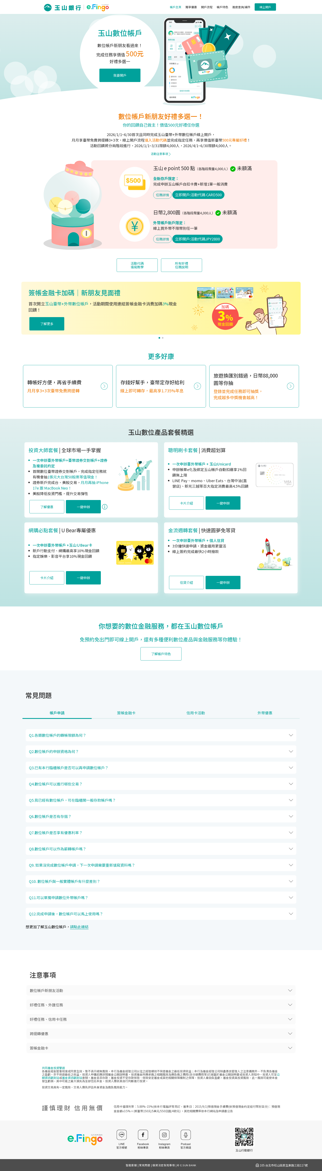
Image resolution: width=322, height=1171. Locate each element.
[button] (159, 338)
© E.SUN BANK (186, 1165)
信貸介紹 (186, 582)
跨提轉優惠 (39, 1033)
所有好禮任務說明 (181, 265)
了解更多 (46, 323)
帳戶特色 (222, 7)
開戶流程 (207, 7)
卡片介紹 (186, 503)
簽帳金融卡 (39, 1048)
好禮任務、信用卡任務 (48, 1019)
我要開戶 (119, 75)
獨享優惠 (191, 7)
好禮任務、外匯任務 (46, 1004)
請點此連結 (79, 926)
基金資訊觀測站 (72, 1078)
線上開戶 (265, 7)
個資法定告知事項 (163, 1165)
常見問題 (144, 1165)
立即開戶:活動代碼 (197, 238)
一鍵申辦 (83, 506)
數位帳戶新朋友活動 (46, 990)
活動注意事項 (161, 154)
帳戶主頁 (175, 7)
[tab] (57, 714)
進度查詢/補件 (241, 7)
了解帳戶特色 (161, 653)
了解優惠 (46, 506)
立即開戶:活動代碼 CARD (198, 194)
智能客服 (131, 1165)
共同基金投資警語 (53, 1068)
